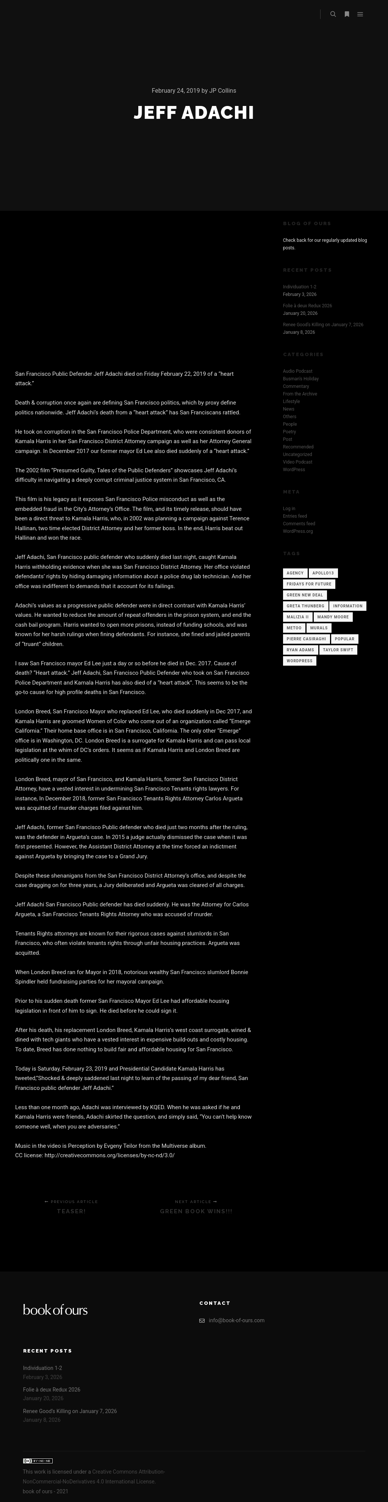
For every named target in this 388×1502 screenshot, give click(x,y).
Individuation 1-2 (299, 287)
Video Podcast (298, 462)
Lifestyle (291, 401)
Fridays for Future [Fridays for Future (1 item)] (309, 584)
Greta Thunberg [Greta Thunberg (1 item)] (306, 606)
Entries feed (295, 516)
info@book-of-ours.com (231, 1320)
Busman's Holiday (301, 378)
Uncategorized (297, 454)
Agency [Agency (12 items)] (295, 573)
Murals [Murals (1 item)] (319, 628)
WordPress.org (298, 531)
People (290, 424)
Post (287, 439)
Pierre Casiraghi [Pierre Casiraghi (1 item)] (306, 639)
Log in (289, 508)
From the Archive (300, 394)
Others (289, 416)
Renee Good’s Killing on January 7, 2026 (323, 324)
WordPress (294, 469)
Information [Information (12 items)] (348, 606)
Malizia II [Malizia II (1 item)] (298, 617)
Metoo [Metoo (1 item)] (294, 628)
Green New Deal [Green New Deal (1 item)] (305, 595)
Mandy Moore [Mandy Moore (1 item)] (333, 617)
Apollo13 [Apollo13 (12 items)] (323, 573)
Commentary (296, 386)
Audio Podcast (298, 371)
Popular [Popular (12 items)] (345, 639)
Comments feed (299, 523)
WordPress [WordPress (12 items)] (300, 661)
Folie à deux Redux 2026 (307, 305)
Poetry (289, 431)
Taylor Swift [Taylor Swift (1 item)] (338, 650)
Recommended (298, 447)
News (288, 409)
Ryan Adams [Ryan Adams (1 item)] (300, 650)
